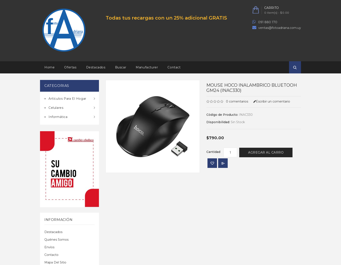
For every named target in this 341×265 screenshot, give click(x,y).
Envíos (49, 247)
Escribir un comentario (271, 101)
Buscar (120, 67)
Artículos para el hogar (67, 99)
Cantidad (213, 152)
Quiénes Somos (56, 240)
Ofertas (70, 67)
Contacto (51, 255)
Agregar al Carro (266, 152)
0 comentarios (237, 101)
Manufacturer (147, 67)
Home (49, 67)
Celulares (55, 108)
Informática (58, 117)
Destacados (95, 67)
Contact (174, 67)
